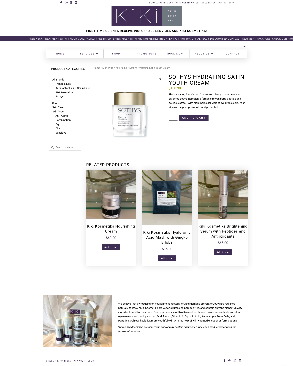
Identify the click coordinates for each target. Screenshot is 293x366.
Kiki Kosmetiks (64, 92)
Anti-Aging (61, 115)
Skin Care (57, 107)
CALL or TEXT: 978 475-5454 (218, 3)
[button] (160, 79)
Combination (63, 120)
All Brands (58, 79)
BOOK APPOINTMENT (161, 3)
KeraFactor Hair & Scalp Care (72, 88)
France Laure (63, 83)
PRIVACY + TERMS (83, 361)
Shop (118, 53)
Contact (233, 53)
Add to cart (194, 117)
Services (89, 53)
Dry (57, 124)
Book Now (175, 53)
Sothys (59, 96)
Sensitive (60, 132)
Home (60, 53)
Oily (57, 128)
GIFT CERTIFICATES (187, 3)
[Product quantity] (173, 118)
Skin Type (58, 111)
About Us (204, 53)
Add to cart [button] (111, 247)
